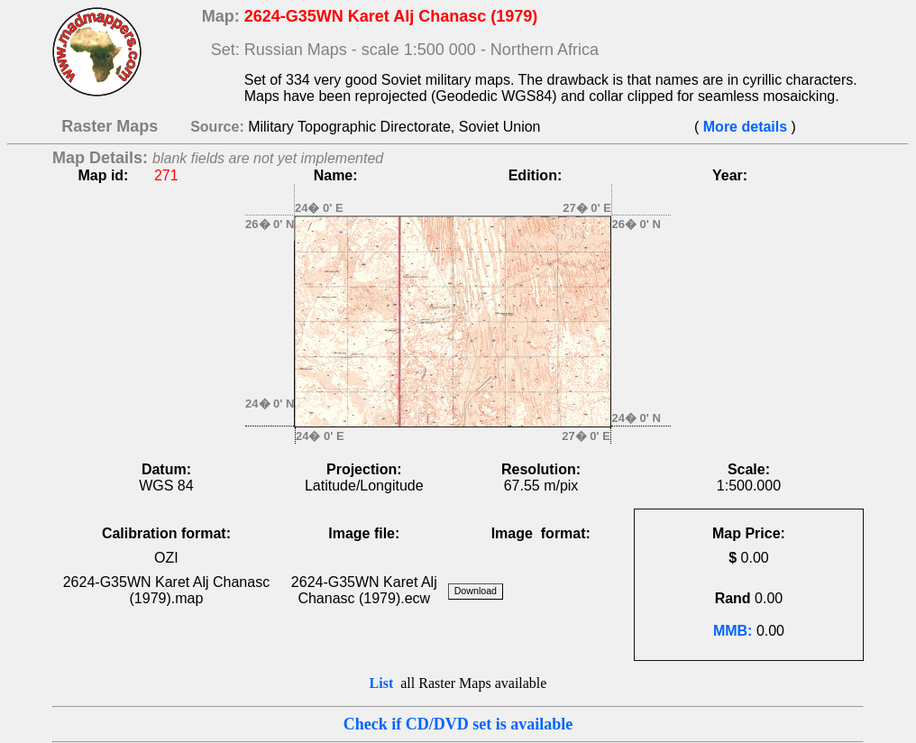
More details (745, 126)
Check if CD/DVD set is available (458, 724)
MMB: (733, 630)
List (382, 683)
